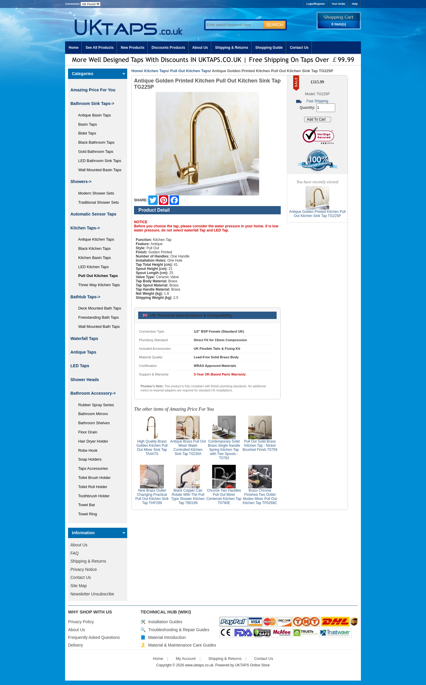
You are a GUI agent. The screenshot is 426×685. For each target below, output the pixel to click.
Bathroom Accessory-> (93, 393)
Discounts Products (168, 48)
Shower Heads (84, 379)
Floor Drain (85, 432)
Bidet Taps (85, 133)
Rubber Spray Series (94, 405)
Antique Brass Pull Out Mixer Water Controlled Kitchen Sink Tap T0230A (188, 447)
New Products (132, 48)
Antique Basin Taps (92, 115)
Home (73, 48)
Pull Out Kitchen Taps (190, 71)
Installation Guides (165, 621)
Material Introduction (167, 637)
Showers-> (80, 181)
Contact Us (299, 48)
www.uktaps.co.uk (199, 665)
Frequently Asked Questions (94, 637)
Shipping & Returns (231, 48)
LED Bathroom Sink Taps (97, 160)
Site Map (78, 585)
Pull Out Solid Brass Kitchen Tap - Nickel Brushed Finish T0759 (260, 445)
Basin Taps (85, 124)
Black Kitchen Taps (92, 248)
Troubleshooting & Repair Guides (178, 629)
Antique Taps (83, 352)
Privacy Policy (81, 621)
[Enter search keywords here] (234, 25)
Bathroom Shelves (92, 423)
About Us (200, 48)
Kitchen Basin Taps (92, 257)
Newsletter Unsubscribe (92, 594)
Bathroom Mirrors (91, 414)
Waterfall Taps (84, 338)
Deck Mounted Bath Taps (97, 308)
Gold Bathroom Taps (93, 151)
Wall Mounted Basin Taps (97, 170)
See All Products (99, 48)
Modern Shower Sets (94, 193)
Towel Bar (84, 505)
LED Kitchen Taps (91, 267)
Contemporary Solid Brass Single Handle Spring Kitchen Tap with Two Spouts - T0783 (224, 449)
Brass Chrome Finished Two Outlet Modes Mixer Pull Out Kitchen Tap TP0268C (260, 496)
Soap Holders (87, 459)
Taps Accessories (91, 468)
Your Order (339, 3)
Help (355, 3)
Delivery (75, 645)
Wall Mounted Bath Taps (97, 326)
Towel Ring (85, 514)
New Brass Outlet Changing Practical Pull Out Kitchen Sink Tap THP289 (152, 496)
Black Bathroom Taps (94, 142)
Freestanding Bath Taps (96, 317)
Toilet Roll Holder (90, 487)
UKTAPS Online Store (252, 665)
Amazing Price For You (92, 90)
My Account (186, 658)
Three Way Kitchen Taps (97, 285)
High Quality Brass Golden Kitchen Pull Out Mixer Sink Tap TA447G (151, 447)
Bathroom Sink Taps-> (92, 103)
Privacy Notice (83, 569)
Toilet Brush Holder (92, 477)
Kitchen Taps (156, 71)
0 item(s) (338, 24)
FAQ (74, 553)
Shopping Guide (269, 48)
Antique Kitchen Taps (94, 239)
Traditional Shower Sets (96, 202)
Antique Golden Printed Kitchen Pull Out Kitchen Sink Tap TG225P (317, 214)
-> (85, 228)
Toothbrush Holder (91, 496)
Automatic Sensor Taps (93, 214)
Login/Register (315, 3)
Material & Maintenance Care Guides (182, 645)
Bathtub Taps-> (85, 296)
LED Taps (79, 365)
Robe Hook (86, 450)
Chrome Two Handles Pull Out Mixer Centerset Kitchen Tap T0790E (223, 496)
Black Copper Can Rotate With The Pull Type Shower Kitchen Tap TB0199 (188, 496)
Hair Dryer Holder (91, 441)
